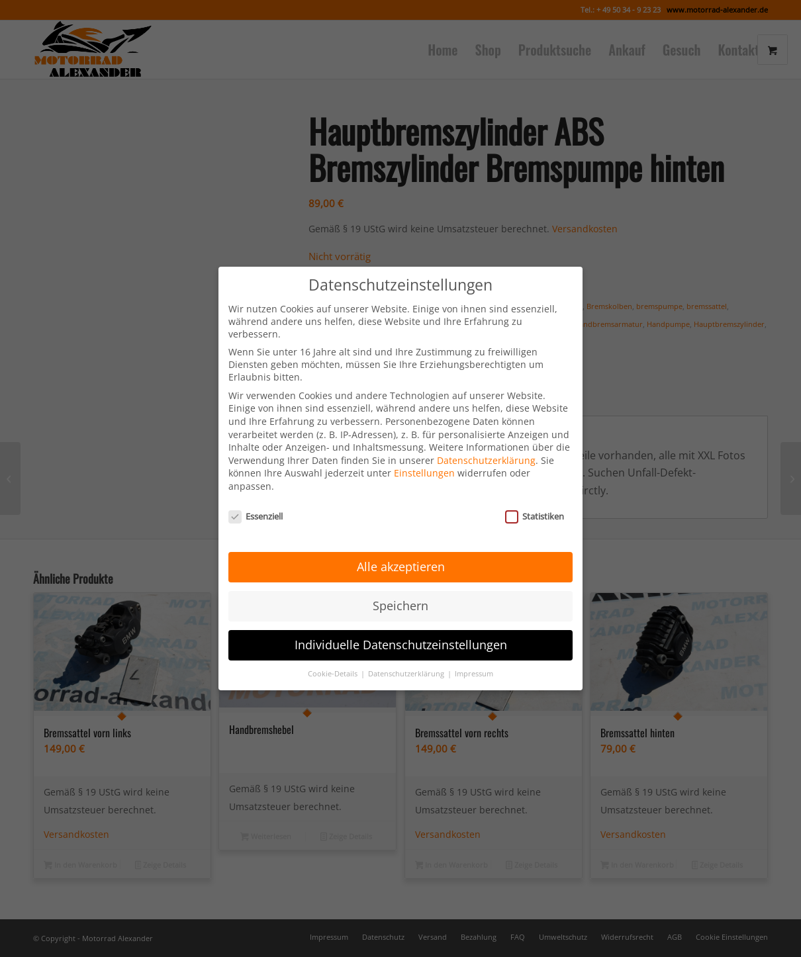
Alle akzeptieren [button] (401, 560)
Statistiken (534, 509)
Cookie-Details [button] (333, 666)
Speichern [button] (400, 599)
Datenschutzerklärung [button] (407, 666)
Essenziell (255, 509)
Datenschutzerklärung (486, 453)
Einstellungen (424, 466)
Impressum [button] (474, 666)
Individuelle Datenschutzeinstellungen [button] (401, 638)
